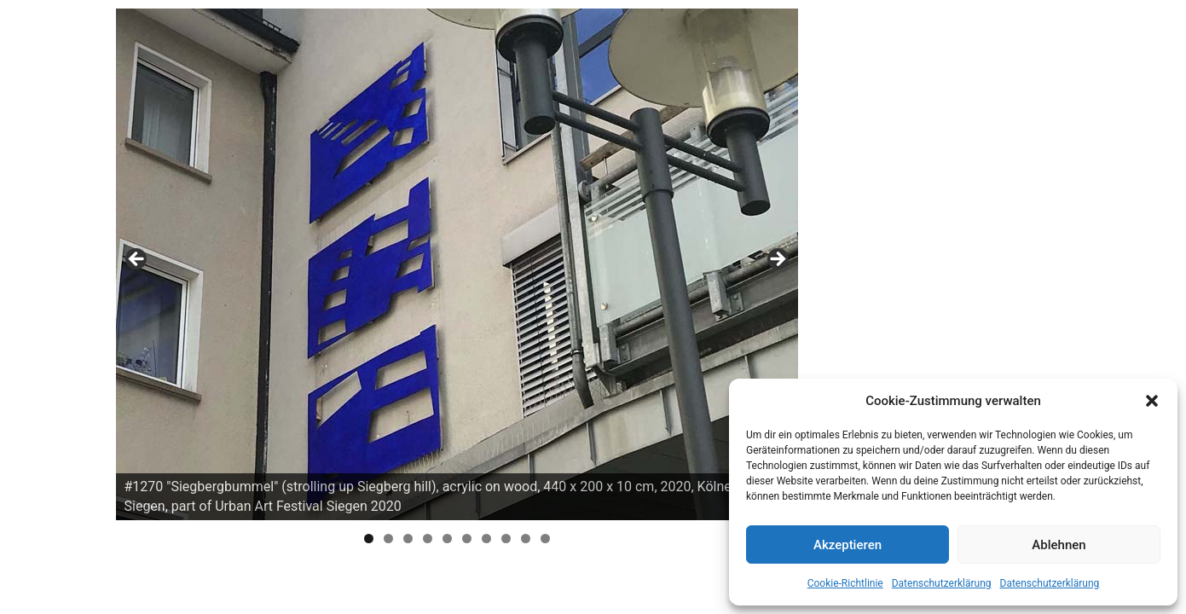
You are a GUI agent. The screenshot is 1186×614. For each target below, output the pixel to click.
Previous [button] (137, 260)
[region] (457, 264)
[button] (1151, 400)
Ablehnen (1058, 545)
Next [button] (777, 260)
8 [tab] (506, 538)
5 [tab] (447, 538)
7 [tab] (486, 538)
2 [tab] (388, 538)
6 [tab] (467, 538)
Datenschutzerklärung (942, 583)
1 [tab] (368, 538)
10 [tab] (545, 538)
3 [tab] (408, 538)
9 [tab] (525, 538)
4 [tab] (427, 538)
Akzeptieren (847, 545)
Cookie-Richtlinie (845, 583)
